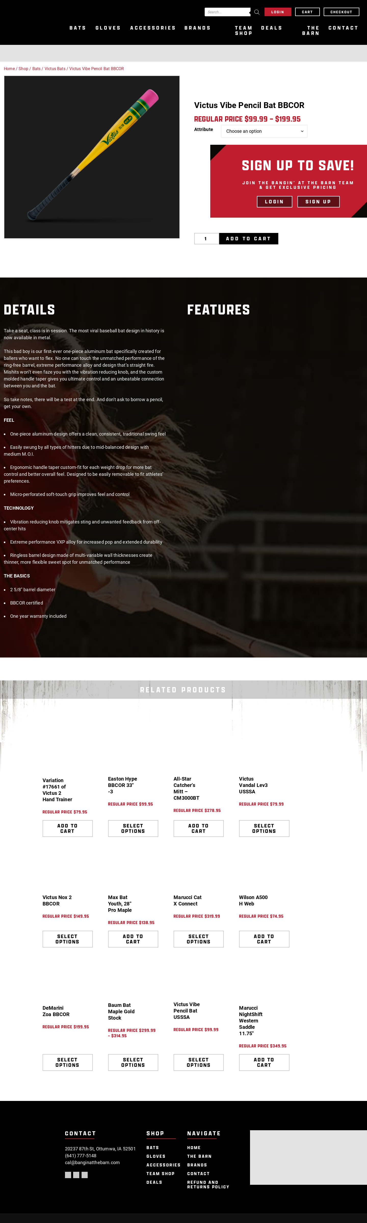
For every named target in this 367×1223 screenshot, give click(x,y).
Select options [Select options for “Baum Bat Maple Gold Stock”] (133, 1062)
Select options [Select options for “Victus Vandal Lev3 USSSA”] (264, 828)
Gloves (108, 28)
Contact (344, 28)
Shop (23, 68)
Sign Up (319, 201)
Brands (198, 28)
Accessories (153, 28)
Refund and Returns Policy (208, 1184)
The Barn (311, 30)
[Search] (257, 12)
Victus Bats (55, 68)
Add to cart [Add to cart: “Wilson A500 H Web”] (264, 939)
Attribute (203, 129)
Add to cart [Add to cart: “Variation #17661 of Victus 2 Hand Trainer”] (67, 828)
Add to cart (248, 238)
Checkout (341, 11)
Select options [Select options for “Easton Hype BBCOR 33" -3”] (133, 828)
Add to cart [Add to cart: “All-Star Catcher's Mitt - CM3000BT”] (198, 828)
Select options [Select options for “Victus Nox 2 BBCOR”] (68, 939)
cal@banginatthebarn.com (92, 1162)
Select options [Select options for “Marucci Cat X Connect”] (199, 939)
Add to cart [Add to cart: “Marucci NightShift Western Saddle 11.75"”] (264, 1062)
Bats (78, 28)
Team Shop (244, 30)
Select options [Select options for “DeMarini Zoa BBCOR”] (68, 1062)
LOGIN (274, 201)
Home (9, 68)
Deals (272, 28)
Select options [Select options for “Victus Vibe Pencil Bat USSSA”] (199, 1062)
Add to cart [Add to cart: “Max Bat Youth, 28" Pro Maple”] (133, 939)
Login (277, 11)
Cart (307, 11)
